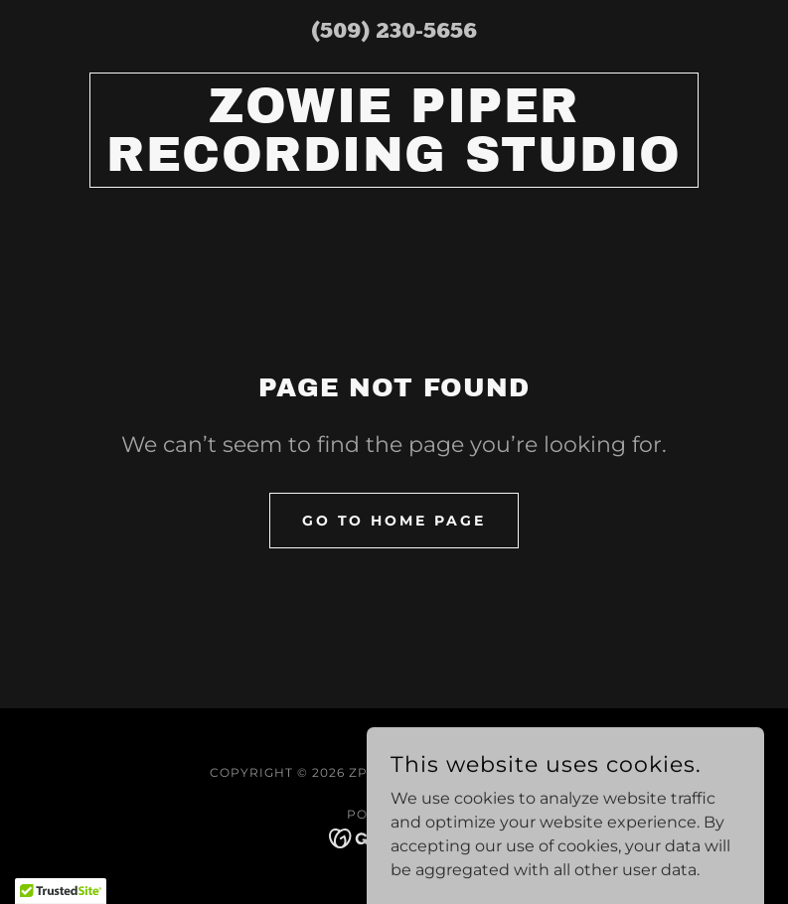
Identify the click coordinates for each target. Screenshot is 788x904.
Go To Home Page (394, 520)
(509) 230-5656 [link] (394, 32)
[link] (394, 165)
